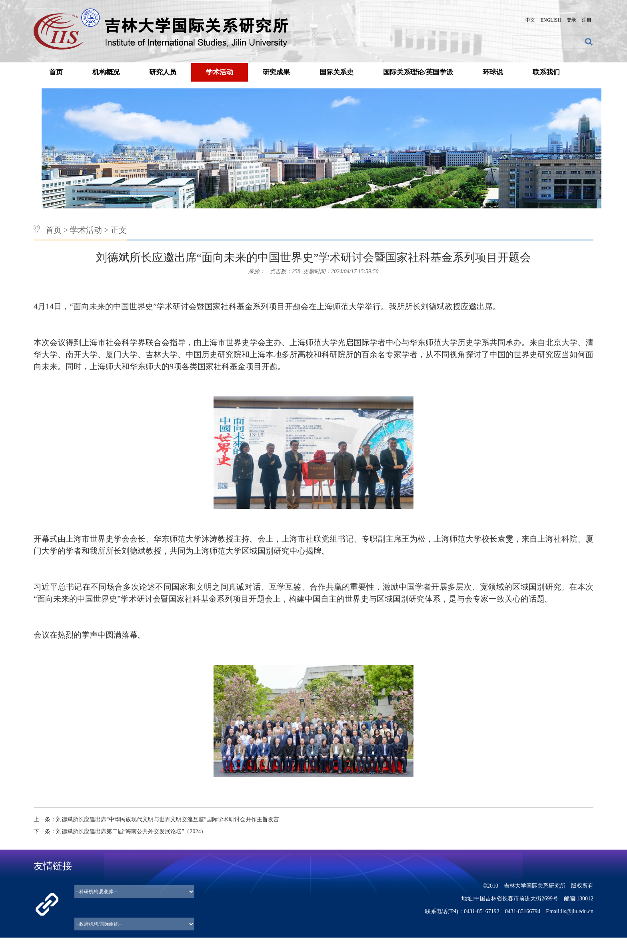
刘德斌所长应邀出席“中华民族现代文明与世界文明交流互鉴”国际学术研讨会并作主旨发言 (167, 819)
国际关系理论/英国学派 (418, 72)
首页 (56, 72)
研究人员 (162, 72)
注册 (586, 20)
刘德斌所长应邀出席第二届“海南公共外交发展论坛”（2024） (131, 831)
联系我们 (546, 72)
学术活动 (219, 72)
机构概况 (106, 72)
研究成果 (276, 72)
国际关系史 (336, 72)
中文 (530, 20)
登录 (571, 20)
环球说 (493, 72)
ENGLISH (551, 20)
